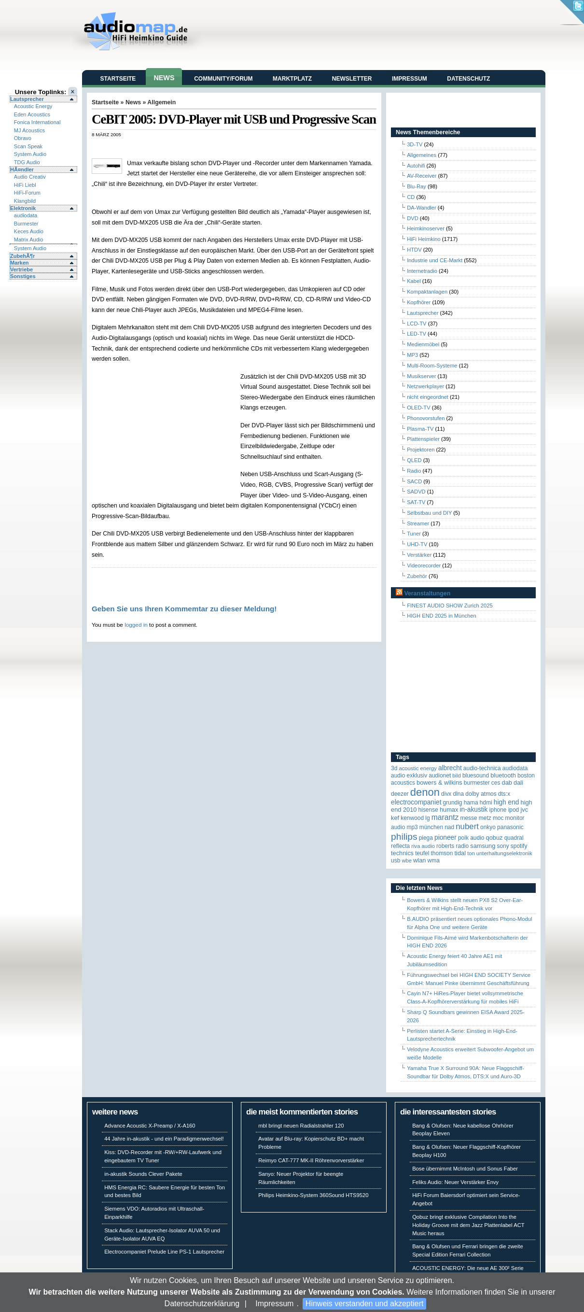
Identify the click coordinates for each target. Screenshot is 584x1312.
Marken (19, 263)
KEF (395, 817)
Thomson (442, 853)
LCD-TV (416, 323)
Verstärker (419, 555)
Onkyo (488, 827)
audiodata (25, 215)
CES (496, 782)
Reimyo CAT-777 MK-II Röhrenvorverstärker (311, 1160)
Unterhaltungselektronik (504, 853)
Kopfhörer (419, 302)
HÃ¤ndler (22, 169)
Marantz (445, 817)
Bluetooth (503, 775)
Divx (446, 793)
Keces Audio (28, 231)
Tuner (414, 533)
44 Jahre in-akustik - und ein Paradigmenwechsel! (164, 1139)
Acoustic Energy (33, 106)
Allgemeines (421, 155)
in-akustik (474, 809)
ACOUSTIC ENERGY (417, 768)
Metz (485, 818)
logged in (136, 624)
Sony (503, 846)
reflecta (400, 846)
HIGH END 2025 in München (441, 616)
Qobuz (494, 837)
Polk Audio (471, 837)
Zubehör (417, 576)
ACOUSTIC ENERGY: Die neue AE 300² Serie (468, 1268)
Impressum (274, 1303)
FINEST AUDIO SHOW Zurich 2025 (450, 605)
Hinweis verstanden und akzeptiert (365, 1303)
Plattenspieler (423, 439)
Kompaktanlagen (427, 292)
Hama (471, 802)
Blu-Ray (416, 186)
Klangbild (25, 201)
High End (506, 802)
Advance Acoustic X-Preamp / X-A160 (149, 1126)
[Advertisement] (205, 147)
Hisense (428, 809)
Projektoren (420, 449)
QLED (414, 460)
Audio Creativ (30, 177)
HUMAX (449, 809)
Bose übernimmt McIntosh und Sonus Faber (465, 1168)
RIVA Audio (423, 846)
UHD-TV (417, 544)
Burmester (26, 223)
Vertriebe (21, 269)
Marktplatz (292, 78)
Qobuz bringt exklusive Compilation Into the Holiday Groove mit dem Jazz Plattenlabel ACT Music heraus (468, 1225)
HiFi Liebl (25, 185)
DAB (507, 782)
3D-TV (414, 144)
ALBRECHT (450, 768)
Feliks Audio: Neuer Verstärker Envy (455, 1182)
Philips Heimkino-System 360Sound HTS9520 (313, 1195)
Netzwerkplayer (425, 386)
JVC (524, 809)
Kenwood (412, 818)
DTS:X (504, 793)
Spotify (519, 846)
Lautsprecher (27, 99)
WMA (434, 860)
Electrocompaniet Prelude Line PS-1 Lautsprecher (164, 1252)
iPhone (498, 809)
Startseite (118, 78)
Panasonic (510, 827)
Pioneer (445, 837)
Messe (468, 818)
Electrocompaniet (416, 802)
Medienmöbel (423, 344)
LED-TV (416, 334)
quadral (514, 837)
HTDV (414, 250)
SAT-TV (416, 502)
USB (395, 860)
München (431, 827)
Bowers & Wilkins (439, 782)
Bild (456, 775)
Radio (414, 471)
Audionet (440, 775)
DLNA (458, 793)
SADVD (416, 491)
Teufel (422, 853)
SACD (414, 481)
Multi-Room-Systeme (432, 365)
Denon (425, 792)
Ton (471, 853)
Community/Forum (223, 78)
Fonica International (37, 122)
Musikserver (421, 376)
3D (394, 768)
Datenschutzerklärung (202, 1303)
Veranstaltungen (427, 593)
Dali (518, 782)
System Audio (30, 154)
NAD (449, 827)
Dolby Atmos (481, 793)
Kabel (414, 281)
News (163, 78)
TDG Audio (27, 162)
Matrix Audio (28, 239)
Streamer (418, 523)
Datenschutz (468, 78)
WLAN (419, 860)
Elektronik (23, 208)
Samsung (482, 845)
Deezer (400, 793)
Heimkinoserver (426, 228)
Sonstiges (23, 276)
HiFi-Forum (27, 193)
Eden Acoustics (32, 114)
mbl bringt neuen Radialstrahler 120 (301, 1126)
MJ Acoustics (29, 130)
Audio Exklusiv (409, 775)
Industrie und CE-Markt (434, 260)
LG (427, 818)
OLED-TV (419, 407)
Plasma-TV (420, 429)
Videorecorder (424, 565)
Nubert (467, 826)
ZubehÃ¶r (22, 256)
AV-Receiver (421, 176)
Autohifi (416, 166)
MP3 (412, 355)
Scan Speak (28, 146)
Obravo (22, 138)
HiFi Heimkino (424, 239)
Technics (402, 853)
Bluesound (475, 775)
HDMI (486, 802)
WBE (407, 860)
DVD (412, 218)
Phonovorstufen (426, 418)
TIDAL (460, 853)
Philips (404, 837)
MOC (498, 818)
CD (411, 197)
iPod (513, 809)
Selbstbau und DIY (429, 513)
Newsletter (352, 78)
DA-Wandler (421, 208)
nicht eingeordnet (427, 397)
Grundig (452, 802)
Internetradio (422, 271)
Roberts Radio (452, 846)
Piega (426, 837)
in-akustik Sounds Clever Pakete (143, 1174)
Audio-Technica (482, 768)
